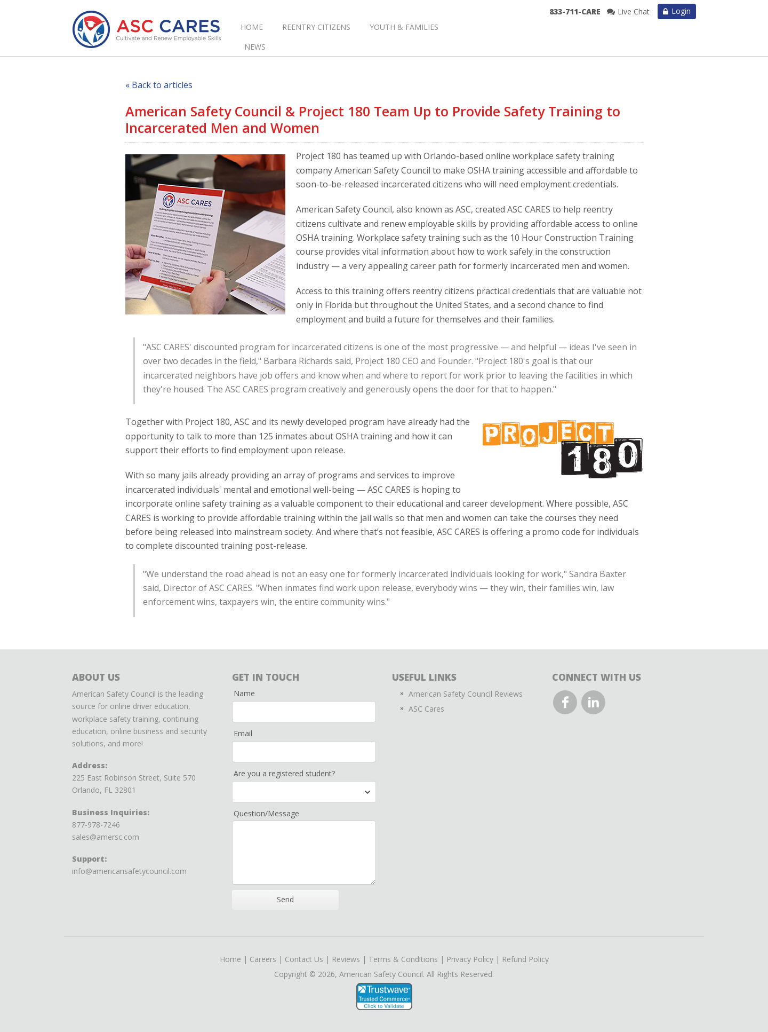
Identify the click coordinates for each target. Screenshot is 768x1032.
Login (681, 11)
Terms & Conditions (403, 959)
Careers (263, 959)
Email (243, 733)
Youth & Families (404, 27)
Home (252, 27)
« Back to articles (159, 85)
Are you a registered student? (284, 773)
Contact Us (304, 959)
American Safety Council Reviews (466, 694)
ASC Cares (426, 709)
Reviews (346, 959)
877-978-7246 (96, 825)
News (255, 47)
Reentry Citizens (316, 27)
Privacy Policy (469, 959)
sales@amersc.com (105, 837)
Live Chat (634, 11)
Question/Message (266, 813)
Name (244, 693)
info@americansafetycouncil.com (129, 871)
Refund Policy (525, 959)
